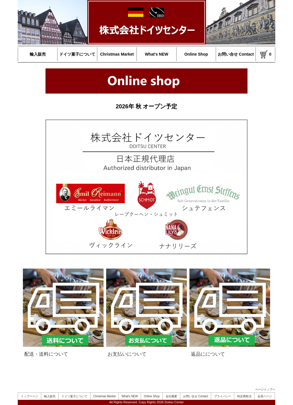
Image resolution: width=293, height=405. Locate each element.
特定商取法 (244, 396)
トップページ (29, 396)
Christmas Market (117, 54)
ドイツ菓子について (77, 54)
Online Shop (196, 54)
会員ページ (265, 396)
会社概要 (171, 396)
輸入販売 (38, 54)
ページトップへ (265, 389)
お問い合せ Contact (236, 54)
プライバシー (222, 396)
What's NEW (156, 54)
